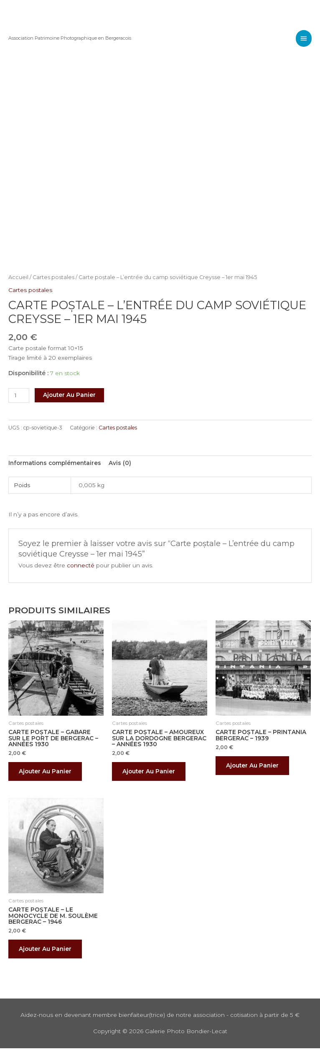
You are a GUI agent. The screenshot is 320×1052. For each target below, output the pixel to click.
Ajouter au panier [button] (47, 772)
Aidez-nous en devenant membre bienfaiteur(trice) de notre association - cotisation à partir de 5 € (160, 1019)
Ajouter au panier (69, 394)
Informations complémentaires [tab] (54, 463)
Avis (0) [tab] (120, 463)
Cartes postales (53, 277)
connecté (80, 565)
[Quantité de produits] (18, 395)
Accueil (18, 277)
